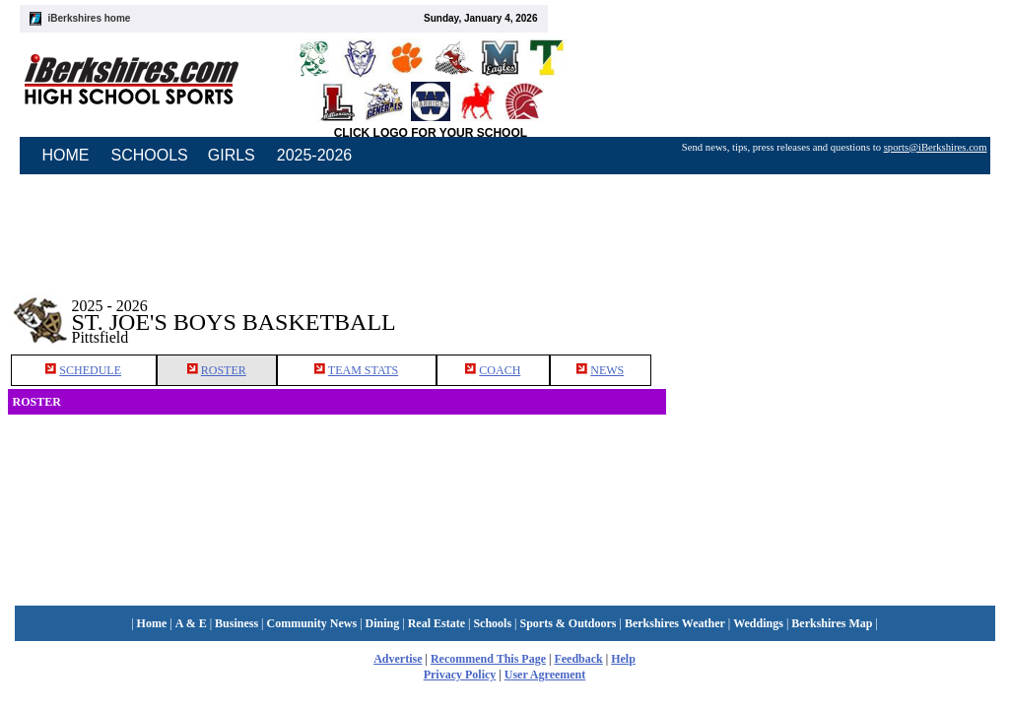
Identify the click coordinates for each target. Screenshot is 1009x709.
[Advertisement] (833, 314)
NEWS (607, 370)
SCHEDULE (90, 370)
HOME (66, 155)
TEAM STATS (363, 370)
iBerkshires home (89, 18)
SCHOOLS (149, 155)
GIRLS (231, 155)
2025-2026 (315, 155)
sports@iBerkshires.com (935, 147)
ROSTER (223, 370)
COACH (499, 370)
